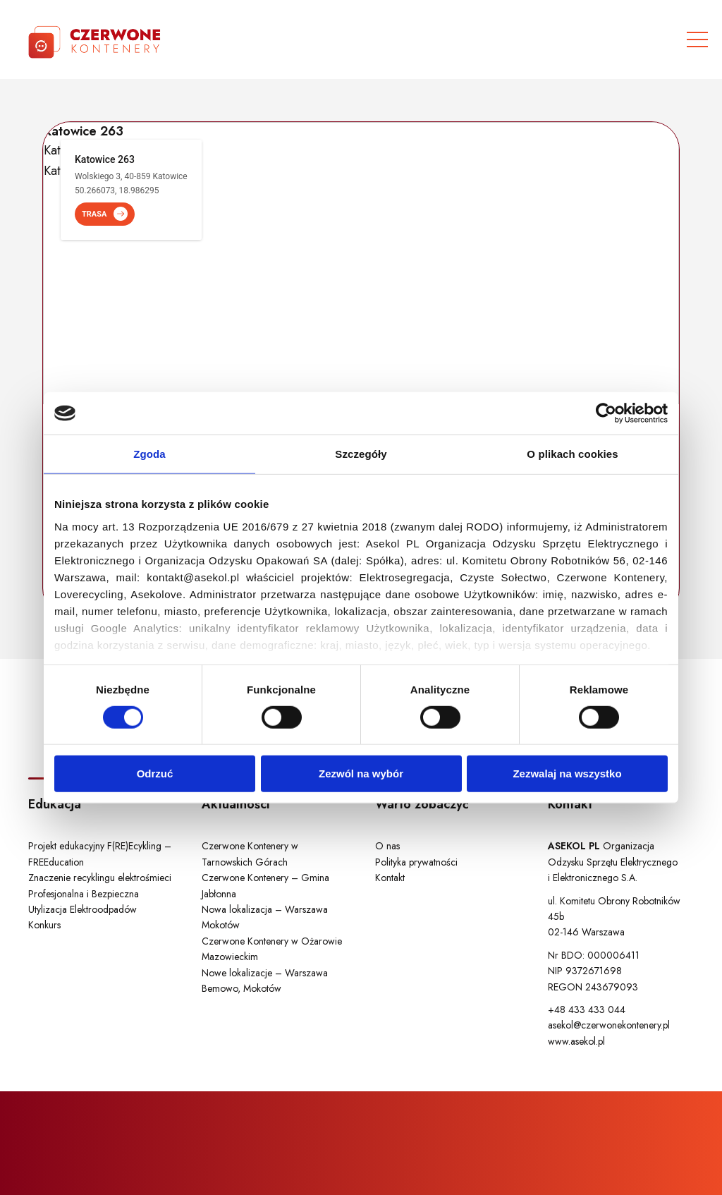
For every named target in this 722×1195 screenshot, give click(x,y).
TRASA (105, 214)
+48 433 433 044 (586, 1009)
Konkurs (44, 925)
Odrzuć (155, 774)
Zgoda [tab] (149, 454)
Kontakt (390, 878)
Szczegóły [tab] (360, 454)
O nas (387, 846)
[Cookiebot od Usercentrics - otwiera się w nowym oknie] (606, 413)
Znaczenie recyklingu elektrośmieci (99, 878)
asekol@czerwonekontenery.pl (609, 1025)
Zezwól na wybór (361, 774)
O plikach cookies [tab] (572, 454)
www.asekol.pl (576, 1041)
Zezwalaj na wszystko (567, 774)
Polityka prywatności (416, 862)
